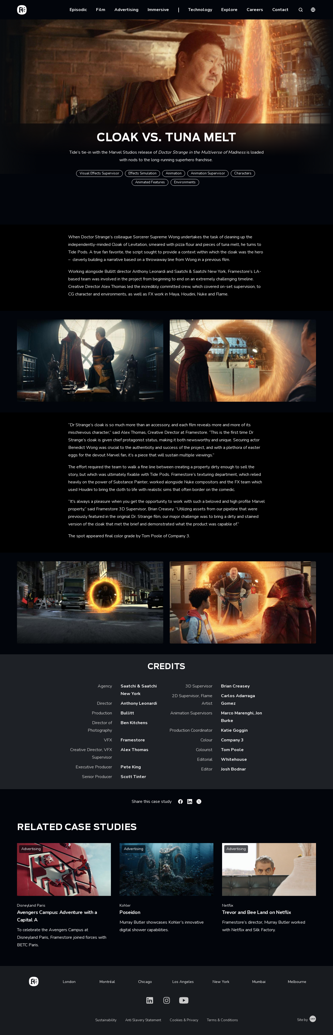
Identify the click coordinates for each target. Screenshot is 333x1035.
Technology (200, 10)
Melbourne (297, 981)
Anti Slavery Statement (143, 1020)
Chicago (145, 981)
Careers (255, 10)
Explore (229, 10)
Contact (280, 10)
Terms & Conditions (222, 1020)
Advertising (126, 10)
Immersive (158, 10)
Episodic (78, 10)
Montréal (107, 981)
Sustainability (106, 1020)
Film (100, 10)
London (69, 981)
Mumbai (259, 981)
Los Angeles (183, 981)
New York (221, 981)
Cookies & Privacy (184, 1020)
